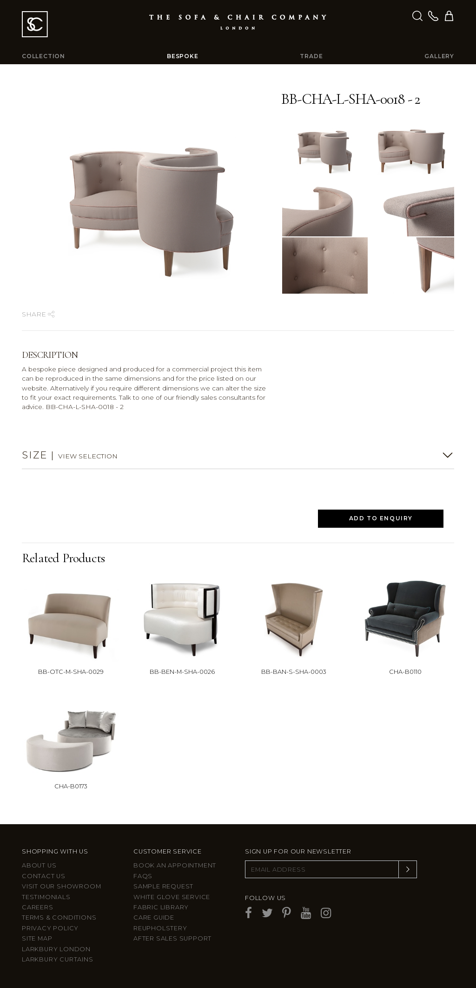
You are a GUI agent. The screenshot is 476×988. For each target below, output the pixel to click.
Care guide (153, 917)
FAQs (142, 876)
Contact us (44, 876)
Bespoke (182, 56)
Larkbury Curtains (57, 959)
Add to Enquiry (381, 518)
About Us (39, 865)
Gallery (439, 56)
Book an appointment (174, 865)
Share (38, 314)
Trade (311, 56)
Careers (37, 907)
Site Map (37, 938)
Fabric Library (161, 907)
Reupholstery (160, 928)
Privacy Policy (50, 928)
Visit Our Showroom (61, 886)
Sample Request (163, 886)
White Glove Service (171, 897)
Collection (43, 56)
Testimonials (46, 897)
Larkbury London (56, 949)
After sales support (172, 938)
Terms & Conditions (59, 917)
